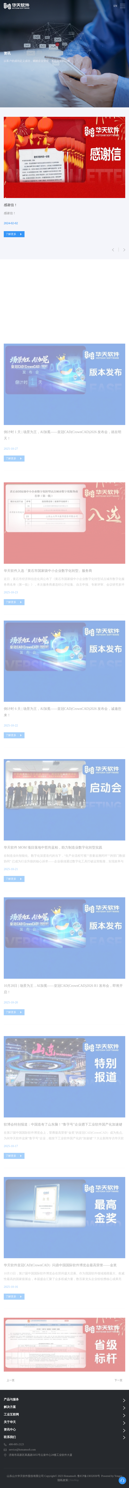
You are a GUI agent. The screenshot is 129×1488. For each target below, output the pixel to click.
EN (115, 6)
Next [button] (123, 183)
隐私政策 (63, 1480)
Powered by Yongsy (111, 1476)
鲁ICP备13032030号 (88, 1476)
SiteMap (74, 1480)
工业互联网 (11, 1414)
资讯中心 (10, 1429)
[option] (64, 177)
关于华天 (10, 1422)
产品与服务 (11, 1399)
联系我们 (10, 1437)
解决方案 (10, 1406)
